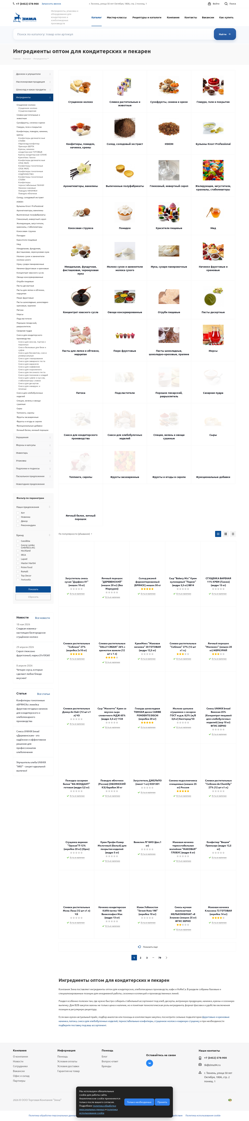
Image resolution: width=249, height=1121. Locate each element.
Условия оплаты (67, 1061)
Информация (66, 1050)
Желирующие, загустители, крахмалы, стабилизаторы (213, 187)
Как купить (226, 17)
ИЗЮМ (169, 144)
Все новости (42, 617)
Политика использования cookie (203, 1115)
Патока (80, 392)
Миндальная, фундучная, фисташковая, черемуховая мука (81, 270)
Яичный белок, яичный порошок (80, 517)
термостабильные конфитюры (136, 1021)
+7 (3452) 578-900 (215, 1057)
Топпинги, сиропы (80, 477)
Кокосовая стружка (80, 228)
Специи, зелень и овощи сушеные (169, 436)
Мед (213, 228)
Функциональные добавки (213, 477)
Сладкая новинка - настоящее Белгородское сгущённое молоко (31, 632)
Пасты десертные (213, 312)
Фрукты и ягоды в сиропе (169, 477)
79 (159, 957)
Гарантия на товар (68, 1071)
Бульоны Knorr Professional (213, 144)
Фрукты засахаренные (124, 477)
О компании (20, 1056)
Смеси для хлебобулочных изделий (125, 436)
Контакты (191, 17)
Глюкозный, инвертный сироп (169, 186)
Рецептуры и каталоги (146, 17)
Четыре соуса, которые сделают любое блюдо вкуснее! (29, 673)
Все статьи (43, 693)
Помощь (62, 1056)
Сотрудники (20, 1066)
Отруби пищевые (169, 312)
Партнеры (19, 1080)
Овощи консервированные (125, 312)
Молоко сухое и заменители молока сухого (125, 268)
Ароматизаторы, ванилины (80, 186)
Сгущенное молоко (80, 102)
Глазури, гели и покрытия (213, 102)
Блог (104, 1056)
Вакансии (208, 17)
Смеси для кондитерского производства (81, 436)
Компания (173, 17)
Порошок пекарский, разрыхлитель (168, 394)
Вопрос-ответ (110, 1061)
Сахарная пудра (213, 392)
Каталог (96, 17)
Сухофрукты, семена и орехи (169, 102)
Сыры (213, 435)
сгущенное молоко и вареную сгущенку (177, 1021)
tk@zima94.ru (212, 1064)
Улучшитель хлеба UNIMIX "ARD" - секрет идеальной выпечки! (31, 766)
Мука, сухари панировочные (169, 266)
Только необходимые (139, 1102)
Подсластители (125, 392)
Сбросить (33, 596)
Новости (18, 1061)
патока (73, 1021)
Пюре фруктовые (124, 350)
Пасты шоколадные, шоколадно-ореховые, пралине (169, 352)
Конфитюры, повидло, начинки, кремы (80, 145)
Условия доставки (68, 1066)
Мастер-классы (117, 17)
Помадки (125, 228)
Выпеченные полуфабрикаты (125, 186)
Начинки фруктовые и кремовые (213, 268)
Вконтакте (149, 1063)
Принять (162, 1102)
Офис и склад (21, 1075)
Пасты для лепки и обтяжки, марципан (80, 352)
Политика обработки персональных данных (53, 1115)
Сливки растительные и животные (124, 103)
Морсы (213, 350)
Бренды (106, 1066)
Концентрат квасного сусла (80, 312)
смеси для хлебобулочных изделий (98, 1021)
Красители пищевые (169, 228)
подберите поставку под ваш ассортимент (82, 1025)
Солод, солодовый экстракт (125, 144)
